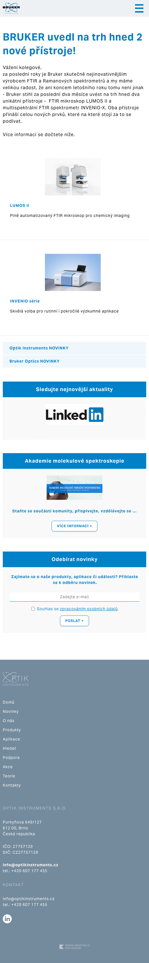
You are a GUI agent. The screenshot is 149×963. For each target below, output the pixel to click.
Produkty (12, 729)
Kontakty (12, 785)
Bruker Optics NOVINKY (34, 361)
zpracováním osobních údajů (89, 608)
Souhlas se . (78, 608)
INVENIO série (25, 301)
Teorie (9, 776)
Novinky (11, 711)
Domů (9, 702)
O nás (9, 720)
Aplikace (11, 739)
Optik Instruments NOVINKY (39, 348)
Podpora (11, 757)
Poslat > (74, 621)
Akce (8, 766)
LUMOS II (19, 205)
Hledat (9, 748)
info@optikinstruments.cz (30, 864)
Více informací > (74, 526)
